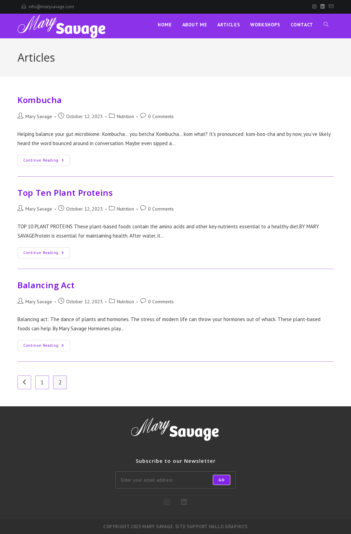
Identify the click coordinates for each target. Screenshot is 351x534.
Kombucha (39, 99)
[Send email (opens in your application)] (330, 6)
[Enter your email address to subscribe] (175, 479)
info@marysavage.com (51, 7)
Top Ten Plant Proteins (65, 192)
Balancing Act (46, 285)
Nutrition (125, 116)
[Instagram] (314, 6)
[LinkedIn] (322, 6)
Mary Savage (38, 116)
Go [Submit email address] (221, 479)
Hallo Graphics (228, 527)
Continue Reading (46, 160)
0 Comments (161, 116)
